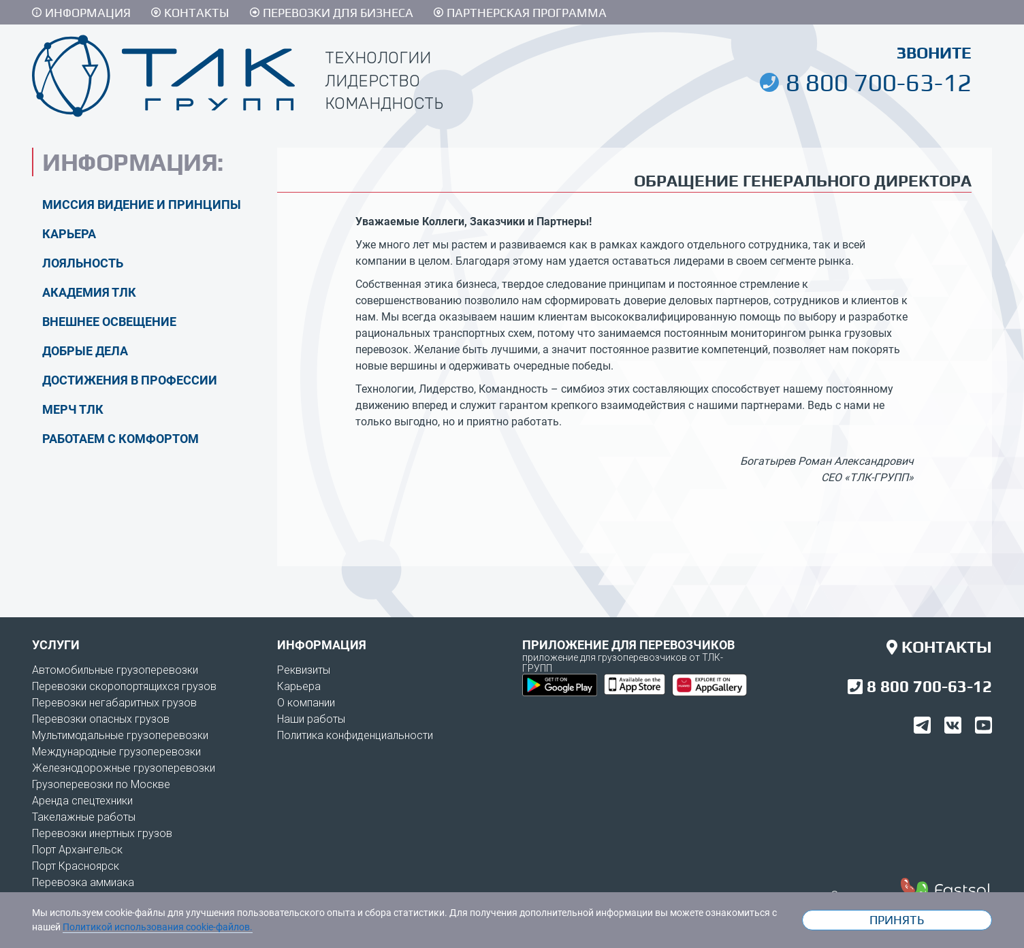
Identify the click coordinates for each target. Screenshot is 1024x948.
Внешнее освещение (109, 321)
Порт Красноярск (75, 866)
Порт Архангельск (77, 849)
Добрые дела (85, 351)
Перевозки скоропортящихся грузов (124, 686)
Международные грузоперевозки (116, 751)
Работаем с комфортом (120, 438)
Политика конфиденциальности (355, 735)
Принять (896, 920)
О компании (306, 702)
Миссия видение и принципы (141, 204)
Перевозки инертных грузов (102, 833)
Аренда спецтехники (82, 800)
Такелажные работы (83, 817)
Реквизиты (303, 670)
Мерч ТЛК (72, 409)
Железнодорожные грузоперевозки (123, 768)
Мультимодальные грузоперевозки (120, 735)
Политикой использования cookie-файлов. (158, 926)
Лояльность (82, 263)
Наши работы (311, 719)
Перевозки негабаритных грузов (114, 702)
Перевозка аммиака (83, 882)
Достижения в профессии (129, 380)
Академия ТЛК (89, 292)
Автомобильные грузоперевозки (115, 670)
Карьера (69, 234)
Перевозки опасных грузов (101, 719)
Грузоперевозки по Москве (101, 784)
